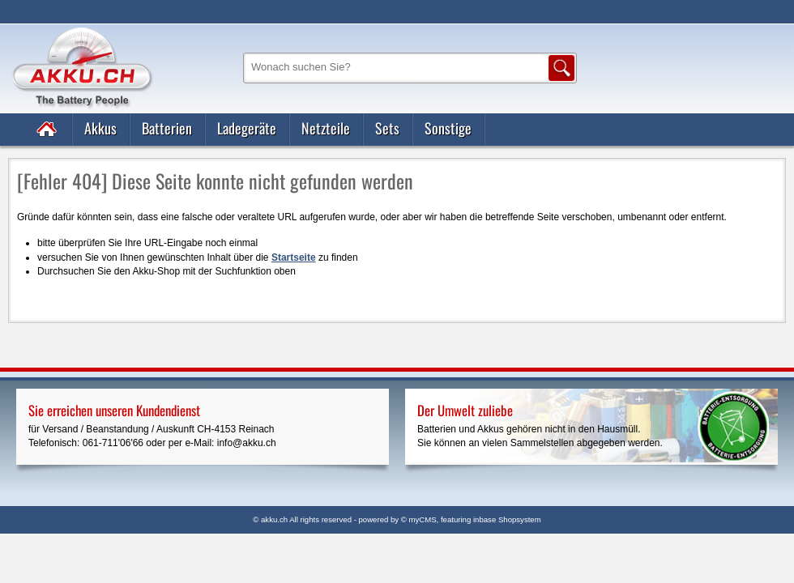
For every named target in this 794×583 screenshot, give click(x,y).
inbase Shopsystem (507, 519)
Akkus (100, 127)
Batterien (167, 127)
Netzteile (325, 127)
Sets (387, 127)
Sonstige (448, 127)
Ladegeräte (246, 127)
